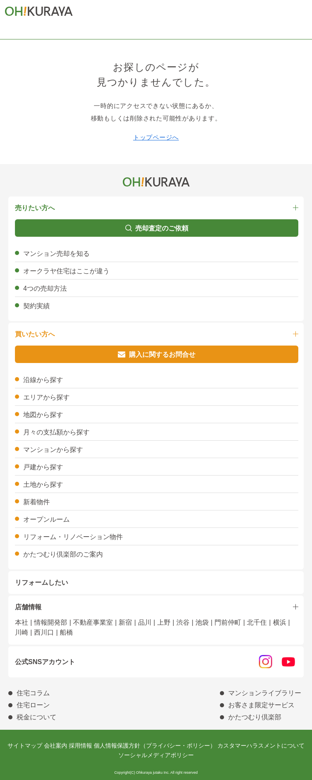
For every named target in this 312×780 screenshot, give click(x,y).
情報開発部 (50, 622)
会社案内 (55, 745)
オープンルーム (46, 519)
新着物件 (36, 501)
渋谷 (183, 622)
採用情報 (80, 745)
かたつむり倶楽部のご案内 (63, 554)
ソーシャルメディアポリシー (156, 755)
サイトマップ (24, 745)
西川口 (44, 632)
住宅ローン (33, 705)
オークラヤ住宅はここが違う (66, 271)
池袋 (202, 622)
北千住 (257, 622)
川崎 (21, 632)
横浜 (279, 622)
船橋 (66, 632)
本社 (21, 622)
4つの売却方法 (45, 288)
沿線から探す (43, 379)
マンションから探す (53, 449)
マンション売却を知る (56, 253)
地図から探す (43, 414)
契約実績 (36, 305)
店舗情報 (28, 607)
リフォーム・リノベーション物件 (73, 536)
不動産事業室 (93, 622)
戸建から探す (43, 467)
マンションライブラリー (264, 693)
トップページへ (156, 137)
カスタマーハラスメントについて (261, 745)
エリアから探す (46, 397)
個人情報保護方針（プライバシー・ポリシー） (155, 745)
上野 (164, 622)
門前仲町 (227, 622)
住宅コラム (33, 693)
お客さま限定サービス (261, 705)
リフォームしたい (41, 582)
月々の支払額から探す (56, 432)
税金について (36, 717)
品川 (144, 622)
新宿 (125, 622)
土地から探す (43, 484)
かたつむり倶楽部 (254, 717)
